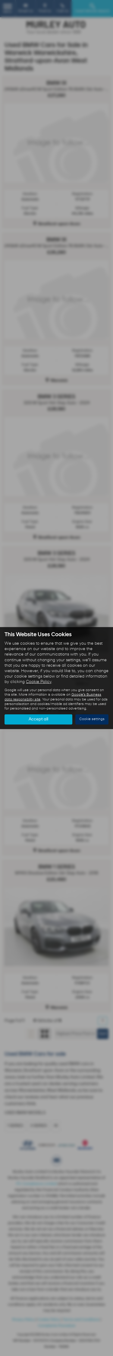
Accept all (38, 719)
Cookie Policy (38, 682)
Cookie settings (92, 719)
